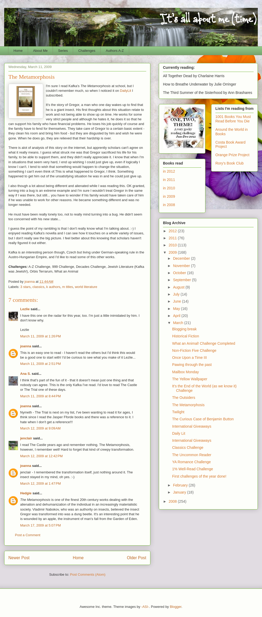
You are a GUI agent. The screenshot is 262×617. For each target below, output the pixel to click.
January (180, 492)
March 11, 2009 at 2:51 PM (40, 364)
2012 (173, 231)
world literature (86, 287)
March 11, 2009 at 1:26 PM (40, 336)
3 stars (25, 287)
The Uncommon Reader (191, 455)
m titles (67, 287)
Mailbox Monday (185, 372)
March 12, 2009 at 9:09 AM (40, 428)
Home (18, 51)
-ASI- (145, 607)
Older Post (136, 558)
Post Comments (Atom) (87, 574)
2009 (173, 252)
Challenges (86, 51)
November (182, 266)
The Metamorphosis (188, 405)
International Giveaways (191, 426)
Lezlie (25, 309)
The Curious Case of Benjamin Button (203, 419)
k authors (53, 287)
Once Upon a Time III (189, 357)
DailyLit (125, 91)
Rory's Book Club (229, 163)
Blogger (175, 607)
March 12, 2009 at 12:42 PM (41, 456)
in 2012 (169, 171)
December (182, 258)
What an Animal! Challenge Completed (203, 343)
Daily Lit (178, 433)
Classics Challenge (187, 447)
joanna (25, 346)
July (177, 294)
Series (63, 51)
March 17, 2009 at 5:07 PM (40, 525)
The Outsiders (183, 397)
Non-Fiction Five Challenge (194, 350)
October (180, 273)
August (179, 287)
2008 (173, 501)
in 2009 (169, 196)
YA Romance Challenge (191, 462)
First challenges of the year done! (199, 476)
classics (38, 287)
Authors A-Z (115, 51)
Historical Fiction (185, 336)
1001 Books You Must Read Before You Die (233, 119)
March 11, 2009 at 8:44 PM (40, 396)
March (178, 323)
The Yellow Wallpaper (189, 379)
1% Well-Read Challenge (192, 469)
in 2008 (169, 205)
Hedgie (25, 493)
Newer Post (19, 558)
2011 (173, 238)
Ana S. (25, 374)
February (181, 485)
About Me (40, 51)
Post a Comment (27, 535)
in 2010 (169, 188)
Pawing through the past (192, 365)
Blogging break (184, 329)
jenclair (26, 438)
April (177, 316)
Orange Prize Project (232, 155)
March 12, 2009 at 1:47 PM (40, 483)
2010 (173, 245)
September (182, 280)
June (177, 301)
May (177, 309)
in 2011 (169, 180)
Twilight (178, 412)
